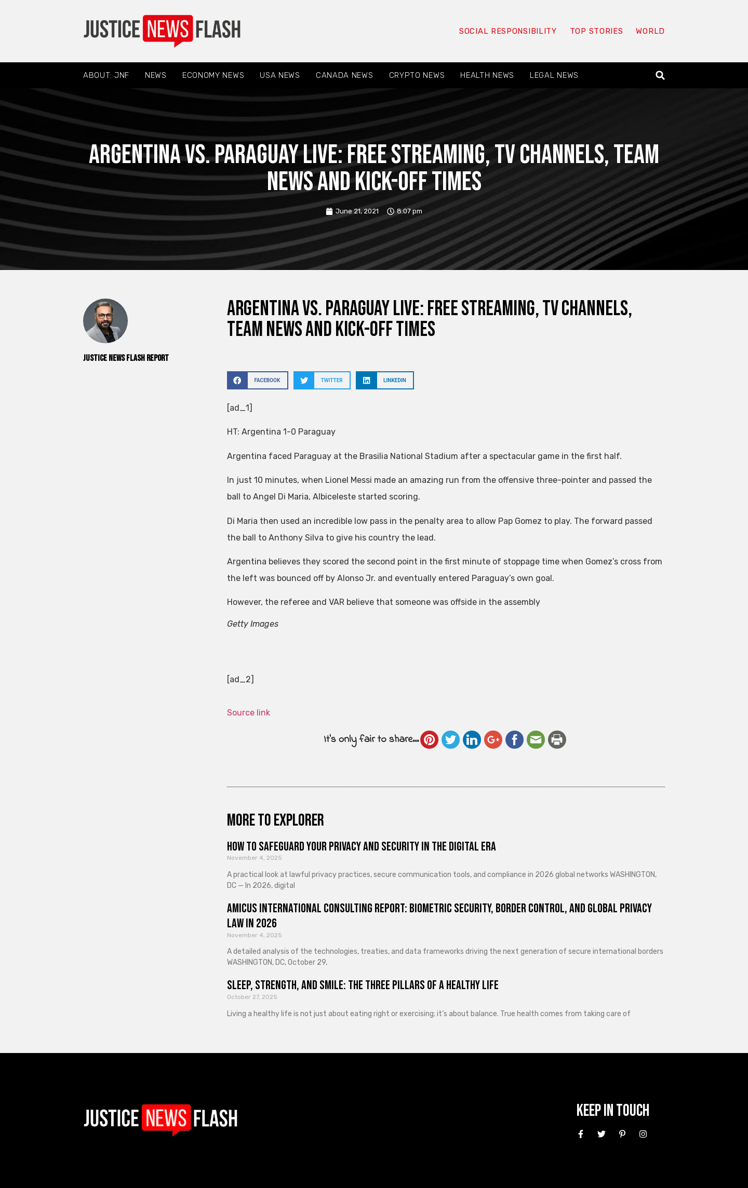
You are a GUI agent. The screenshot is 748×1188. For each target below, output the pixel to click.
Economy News (213, 75)
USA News (280, 75)
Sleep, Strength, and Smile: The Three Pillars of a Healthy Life (363, 985)
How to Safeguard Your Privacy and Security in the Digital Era (361, 846)
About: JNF (106, 75)
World (650, 31)
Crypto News (417, 75)
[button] (660, 75)
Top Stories (596, 31)
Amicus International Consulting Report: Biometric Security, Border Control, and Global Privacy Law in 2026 (439, 916)
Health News (487, 75)
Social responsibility (508, 31)
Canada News (344, 75)
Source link (248, 713)
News (156, 75)
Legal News (554, 75)
